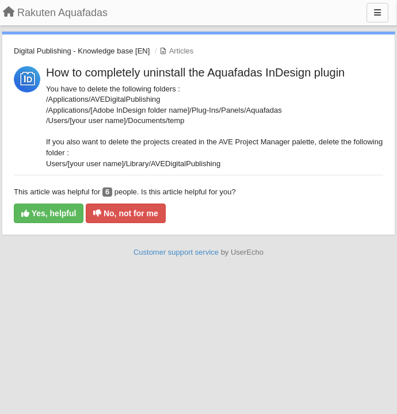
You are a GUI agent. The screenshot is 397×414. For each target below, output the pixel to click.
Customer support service (176, 252)
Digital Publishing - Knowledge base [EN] (82, 51)
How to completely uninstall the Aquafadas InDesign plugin (195, 72)
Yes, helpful (48, 213)
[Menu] (377, 12)
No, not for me (125, 213)
